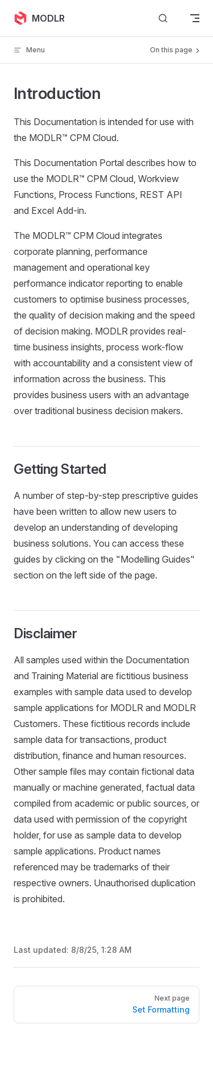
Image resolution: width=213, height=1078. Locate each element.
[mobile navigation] (194, 18)
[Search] (163, 18)
